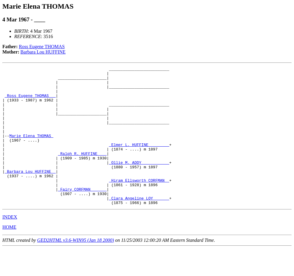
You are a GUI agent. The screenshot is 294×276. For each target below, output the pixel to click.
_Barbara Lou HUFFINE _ (30, 192)
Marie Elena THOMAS (31, 150)
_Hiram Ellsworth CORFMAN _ (139, 203)
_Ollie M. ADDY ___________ (139, 182)
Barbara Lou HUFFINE (43, 51)
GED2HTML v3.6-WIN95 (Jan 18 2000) (75, 267)
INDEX (9, 244)
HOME (9, 254)
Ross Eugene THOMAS (42, 46)
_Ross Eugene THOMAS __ (30, 101)
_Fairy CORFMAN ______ (82, 214)
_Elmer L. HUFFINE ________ (139, 160)
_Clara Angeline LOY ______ (139, 225)
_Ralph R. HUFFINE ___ (82, 171)
